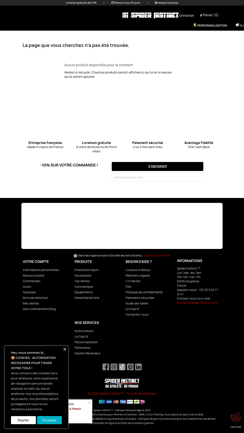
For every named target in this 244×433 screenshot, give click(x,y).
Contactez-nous (137, 314)
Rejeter (23, 420)
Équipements (130, 25)
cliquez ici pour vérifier (156, 255)
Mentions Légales (138, 275)
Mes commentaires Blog (39, 309)
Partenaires (83, 348)
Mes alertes (31, 303)
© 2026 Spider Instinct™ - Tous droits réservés (122, 393)
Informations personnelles (41, 270)
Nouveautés (83, 275)
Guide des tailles (137, 303)
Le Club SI (132, 309)
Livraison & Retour (138, 270)
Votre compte (36, 261)
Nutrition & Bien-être (167, 25)
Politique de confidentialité (144, 292)
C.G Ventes (133, 281)
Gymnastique (84, 287)
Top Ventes (82, 281)
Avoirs (27, 287)
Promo (67, 25)
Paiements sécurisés (140, 298)
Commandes (31, 281)
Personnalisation (212, 25)
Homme (106, 25)
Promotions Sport (87, 270)
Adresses (29, 292)
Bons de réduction (35, 298)
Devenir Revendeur (88, 353)
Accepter (49, 420)
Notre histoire (84, 331)
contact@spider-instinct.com (197, 303)
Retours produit (34, 275)
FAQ (128, 287)
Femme (86, 25)
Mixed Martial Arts (87, 298)
